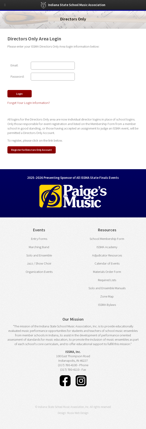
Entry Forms (39, 239)
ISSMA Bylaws (107, 305)
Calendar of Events (107, 263)
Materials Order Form (107, 272)
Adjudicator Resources (107, 255)
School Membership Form (107, 239)
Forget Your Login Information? (28, 103)
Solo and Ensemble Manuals (107, 288)
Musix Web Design (77, 413)
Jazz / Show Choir (39, 263)
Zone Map (107, 296)
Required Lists (107, 280)
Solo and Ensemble (39, 255)
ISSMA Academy (107, 247)
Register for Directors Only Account (31, 149)
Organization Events (39, 272)
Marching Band (39, 247)
